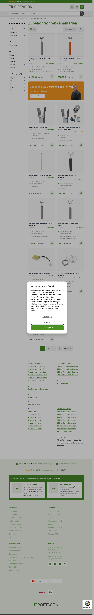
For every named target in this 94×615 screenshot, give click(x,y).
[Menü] (91, 601)
